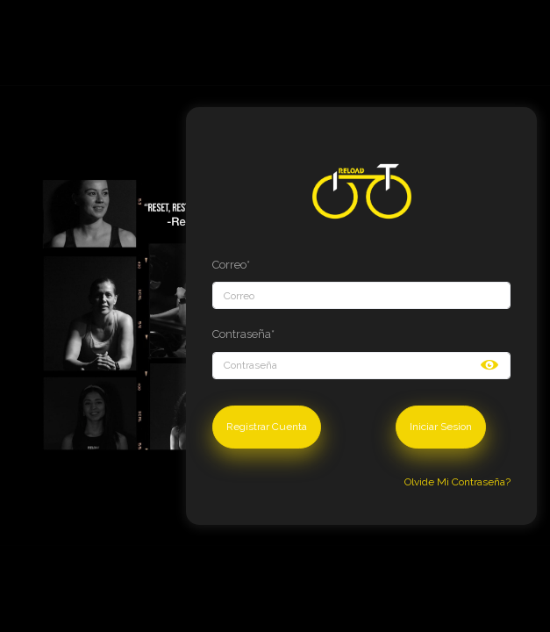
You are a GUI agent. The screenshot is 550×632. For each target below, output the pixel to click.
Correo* (231, 264)
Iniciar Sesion (441, 426)
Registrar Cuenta (266, 426)
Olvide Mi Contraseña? (457, 482)
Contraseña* (243, 334)
